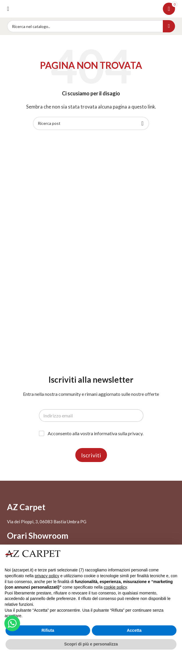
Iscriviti (91, 455)
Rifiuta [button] (48, 630)
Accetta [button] (134, 630)
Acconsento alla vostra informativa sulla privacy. (95, 433)
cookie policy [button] (115, 587)
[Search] (91, 26)
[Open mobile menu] (8, 9)
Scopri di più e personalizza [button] (91, 644)
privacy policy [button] (47, 575)
